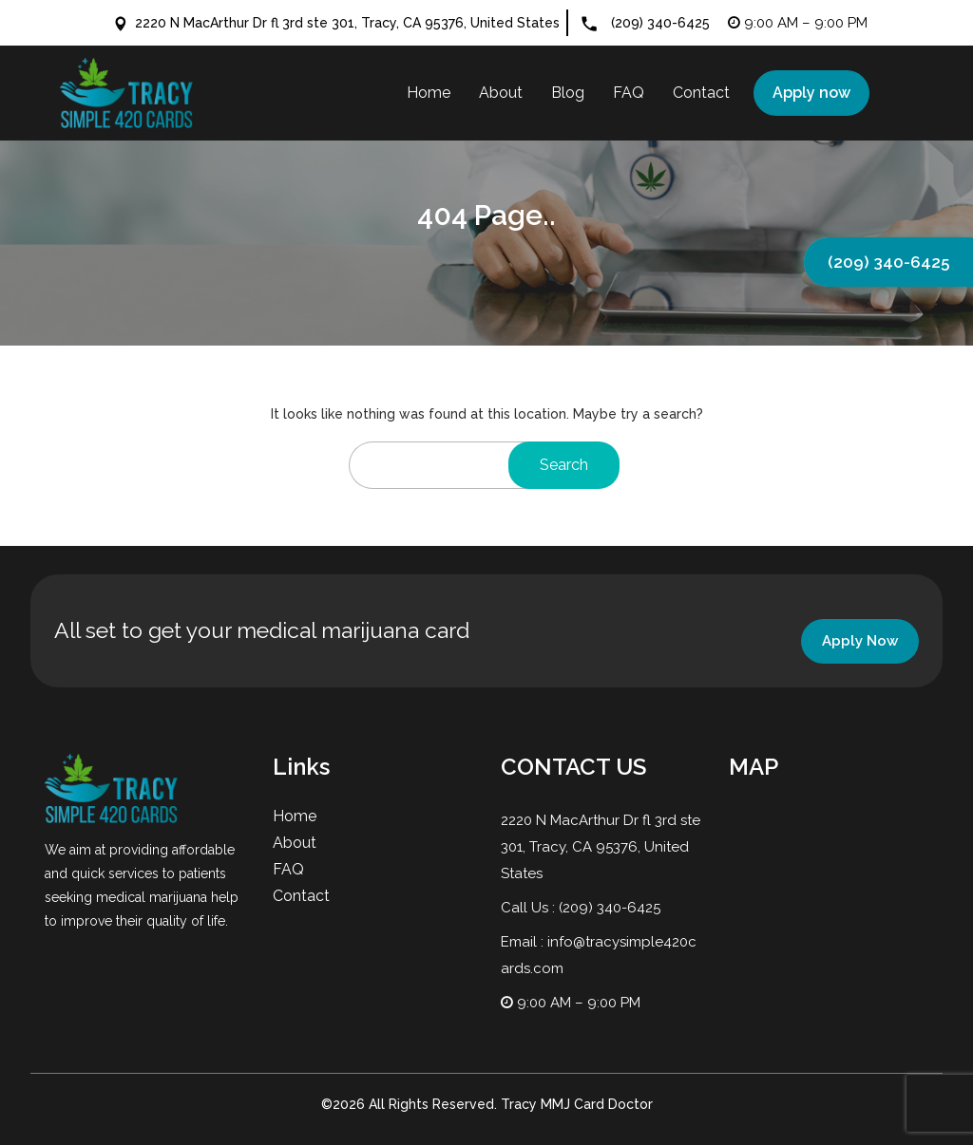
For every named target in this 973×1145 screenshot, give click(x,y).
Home (294, 816)
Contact (301, 896)
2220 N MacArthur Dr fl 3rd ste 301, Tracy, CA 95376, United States (336, 22)
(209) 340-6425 (660, 22)
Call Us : (530, 907)
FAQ (288, 869)
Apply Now (860, 640)
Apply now (811, 93)
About (294, 843)
